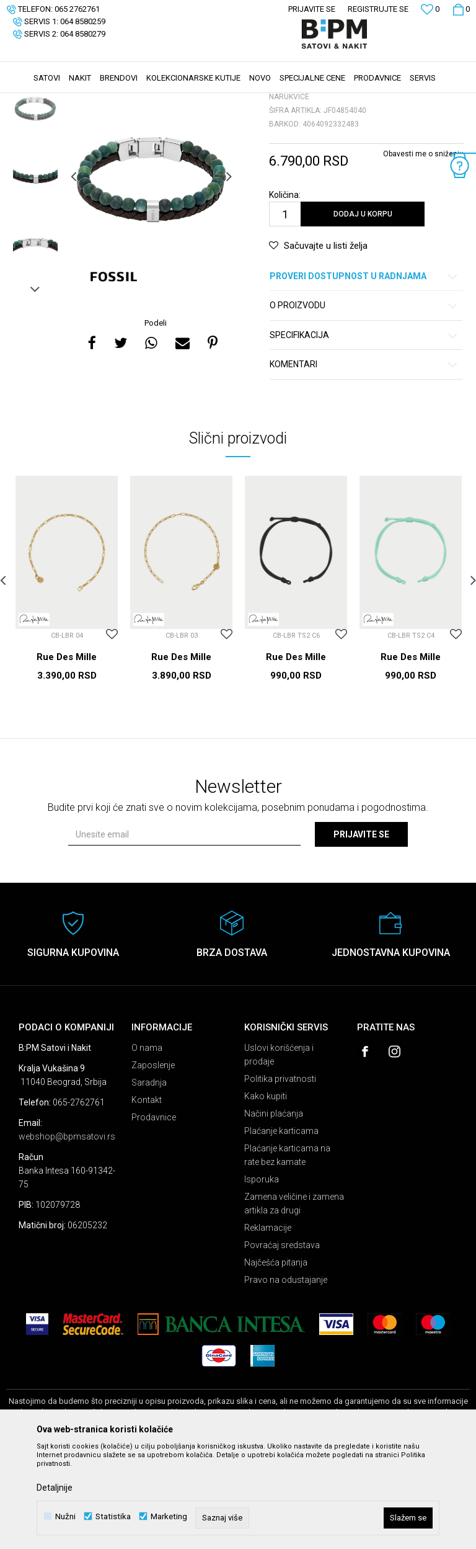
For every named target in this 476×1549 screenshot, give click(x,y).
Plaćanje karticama (281, 1224)
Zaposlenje (153, 1158)
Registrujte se (378, 9)
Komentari (364, 457)
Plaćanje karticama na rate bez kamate (287, 1248)
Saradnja (149, 1176)
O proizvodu (364, 398)
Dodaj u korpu (362, 307)
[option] (35, 201)
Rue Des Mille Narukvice (67, 755)
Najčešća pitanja (275, 1355)
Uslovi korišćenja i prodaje (279, 1147)
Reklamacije (267, 1321)
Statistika (113, 1516)
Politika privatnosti (280, 1172)
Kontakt (146, 1193)
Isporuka (261, 1272)
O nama (146, 1141)
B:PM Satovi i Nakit (37, 101)
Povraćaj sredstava (282, 1338)
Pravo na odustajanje (285, 1373)
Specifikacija (364, 428)
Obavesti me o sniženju (423, 247)
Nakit (128, 101)
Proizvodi (94, 101)
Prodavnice (153, 1210)
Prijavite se (361, 927)
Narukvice (163, 101)
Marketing (169, 1516)
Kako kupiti (265, 1189)
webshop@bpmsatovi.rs (67, 1229)
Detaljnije (55, 1488)
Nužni (65, 1516)
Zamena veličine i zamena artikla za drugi (294, 1296)
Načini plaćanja (273, 1207)
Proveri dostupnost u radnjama (364, 369)
